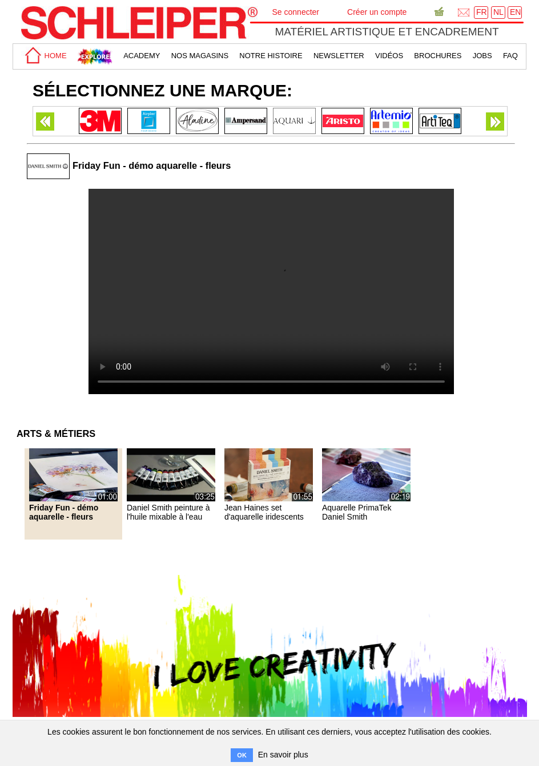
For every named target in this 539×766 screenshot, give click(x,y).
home (44, 55)
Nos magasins (199, 55)
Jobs (482, 55)
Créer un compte (377, 12)
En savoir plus (283, 754)
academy (141, 55)
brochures (437, 55)
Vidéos (389, 55)
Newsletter (338, 55)
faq (510, 55)
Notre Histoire (270, 55)
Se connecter (296, 12)
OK (242, 755)
